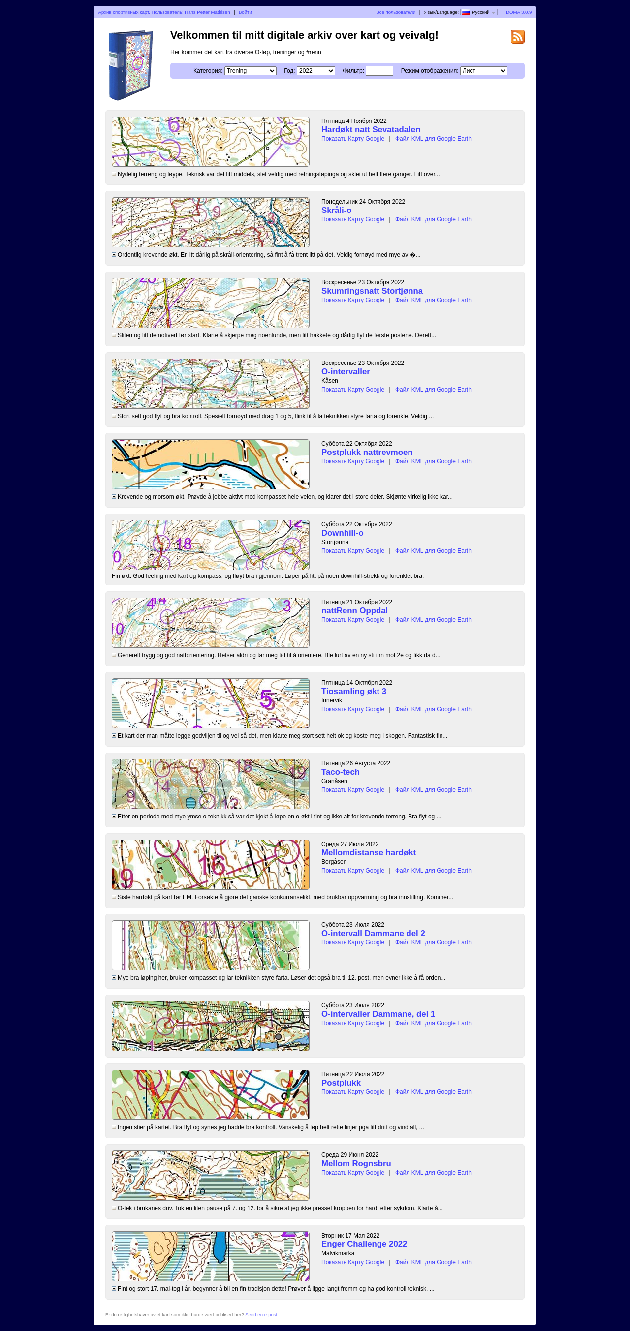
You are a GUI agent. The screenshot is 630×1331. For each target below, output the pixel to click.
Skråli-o (336, 210)
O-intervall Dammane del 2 (373, 933)
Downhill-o (342, 533)
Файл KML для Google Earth (433, 138)
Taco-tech (340, 772)
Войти (245, 12)
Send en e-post (261, 1314)
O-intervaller (345, 371)
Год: (289, 70)
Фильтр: (353, 70)
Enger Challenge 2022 (364, 1244)
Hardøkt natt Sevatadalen (370, 129)
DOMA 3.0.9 (519, 12)
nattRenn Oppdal (354, 610)
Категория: (207, 70)
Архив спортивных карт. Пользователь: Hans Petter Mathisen (164, 12)
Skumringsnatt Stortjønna (372, 291)
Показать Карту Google (352, 138)
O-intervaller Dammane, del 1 (378, 1014)
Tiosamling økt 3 (353, 691)
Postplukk (341, 1083)
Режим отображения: (430, 70)
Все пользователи (395, 12)
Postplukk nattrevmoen (367, 452)
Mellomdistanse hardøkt (368, 852)
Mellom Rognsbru (356, 1163)
